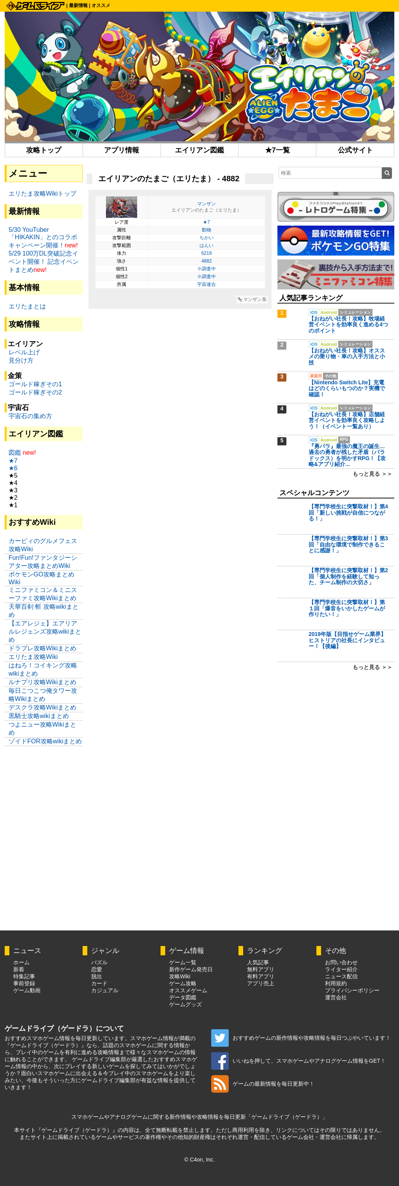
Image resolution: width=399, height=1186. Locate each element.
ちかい (207, 237)
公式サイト (355, 150)
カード (99, 983)
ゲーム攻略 (182, 983)
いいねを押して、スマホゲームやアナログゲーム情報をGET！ (298, 1061)
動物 (206, 230)
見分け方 (21, 360)
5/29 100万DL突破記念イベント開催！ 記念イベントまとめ (44, 261)
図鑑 (15, 452)
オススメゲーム (188, 990)
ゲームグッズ (185, 1004)
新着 (18, 969)
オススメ (101, 5)
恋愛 (96, 969)
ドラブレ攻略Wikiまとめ (42, 648)
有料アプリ (260, 976)
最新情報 (78, 5)
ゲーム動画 (27, 990)
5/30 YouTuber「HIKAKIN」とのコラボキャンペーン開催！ (43, 237)
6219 (206, 253)
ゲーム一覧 (182, 962)
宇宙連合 (206, 284)
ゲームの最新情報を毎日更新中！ (262, 1084)
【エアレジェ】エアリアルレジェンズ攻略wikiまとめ (45, 631)
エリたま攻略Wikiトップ (42, 193)
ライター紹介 (341, 969)
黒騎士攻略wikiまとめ (39, 716)
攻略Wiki (179, 976)
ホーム (21, 962)
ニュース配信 (341, 976)
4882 (206, 261)
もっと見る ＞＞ (372, 474)
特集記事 (24, 976)
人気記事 (258, 962)
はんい (207, 245)
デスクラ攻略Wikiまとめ (42, 707)
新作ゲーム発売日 (191, 969)
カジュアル (104, 990)
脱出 (96, 976)
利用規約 (336, 983)
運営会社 (336, 997)
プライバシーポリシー (352, 990)
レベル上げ (24, 352)
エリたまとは (27, 306)
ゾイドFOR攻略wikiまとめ (45, 741)
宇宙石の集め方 (30, 416)
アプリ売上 (260, 983)
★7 (206, 222)
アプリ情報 (121, 150)
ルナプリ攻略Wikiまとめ (42, 682)
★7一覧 (277, 150)
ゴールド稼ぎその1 (35, 384)
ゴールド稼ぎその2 (35, 392)
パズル (99, 962)
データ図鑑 (182, 997)
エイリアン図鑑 (199, 150)
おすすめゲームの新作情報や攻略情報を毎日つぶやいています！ (301, 1038)
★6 (13, 468)
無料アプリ (260, 969)
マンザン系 (252, 299)
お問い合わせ (341, 962)
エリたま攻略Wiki (33, 656)
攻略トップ (43, 150)
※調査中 (206, 269)
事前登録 (24, 983)
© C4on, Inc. (199, 1159)
